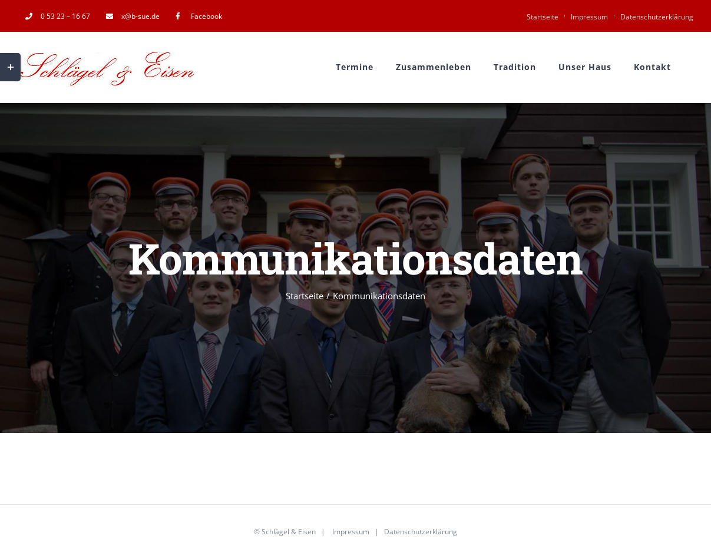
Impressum (589, 17)
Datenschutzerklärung (656, 17)
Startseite (542, 17)
